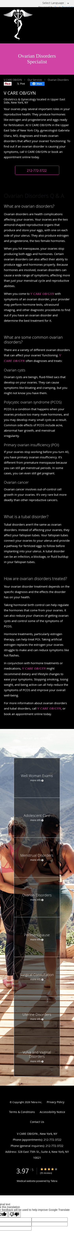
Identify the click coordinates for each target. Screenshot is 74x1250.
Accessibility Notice (52, 1112)
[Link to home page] (30, 25)
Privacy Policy (55, 1102)
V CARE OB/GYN (13, 80)
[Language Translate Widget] (57, 3)
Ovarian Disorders (58, 80)
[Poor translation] (14, 1214)
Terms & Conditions (22, 1112)
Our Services (35, 80)
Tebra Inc (36, 1102)
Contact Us (37, 1122)
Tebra (54, 1181)
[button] (37, 170)
